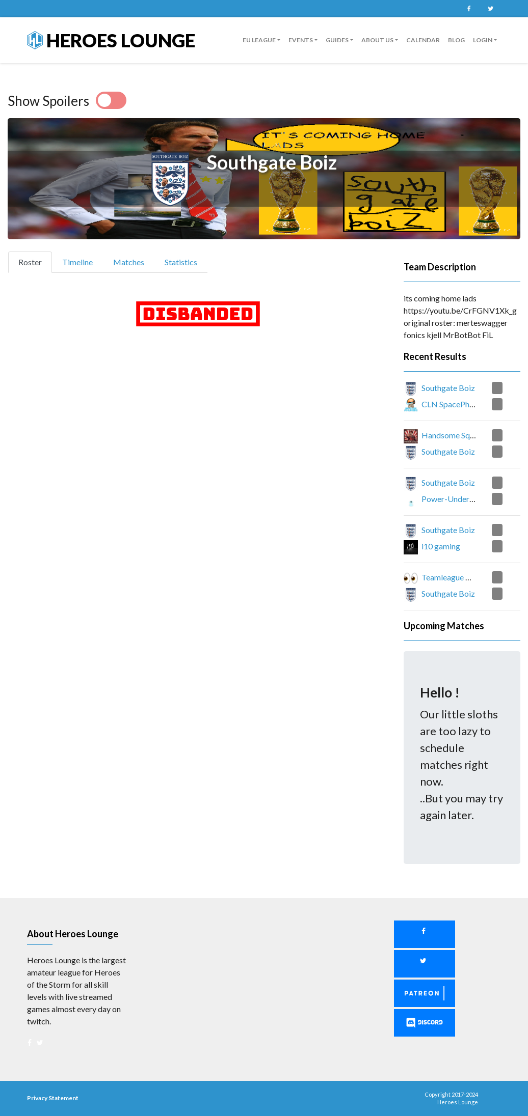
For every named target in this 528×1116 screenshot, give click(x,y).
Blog (456, 40)
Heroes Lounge (111, 40)
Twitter (490, 8)
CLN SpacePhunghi (454, 404)
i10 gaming (440, 546)
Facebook (469, 8)
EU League (259, 40)
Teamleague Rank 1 (455, 577)
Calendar (423, 40)
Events (300, 40)
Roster (34, 261)
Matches (129, 262)
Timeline (77, 262)
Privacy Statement (52, 1098)
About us (377, 40)
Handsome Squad (452, 435)
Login (482, 40)
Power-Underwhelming (462, 499)
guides (337, 40)
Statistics (181, 262)
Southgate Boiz (448, 388)
